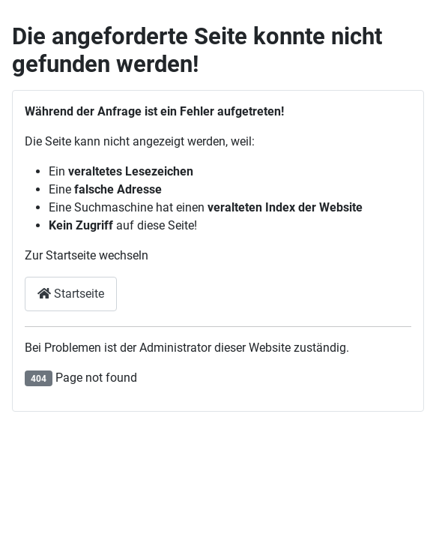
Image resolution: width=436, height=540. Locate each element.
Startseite (70, 293)
